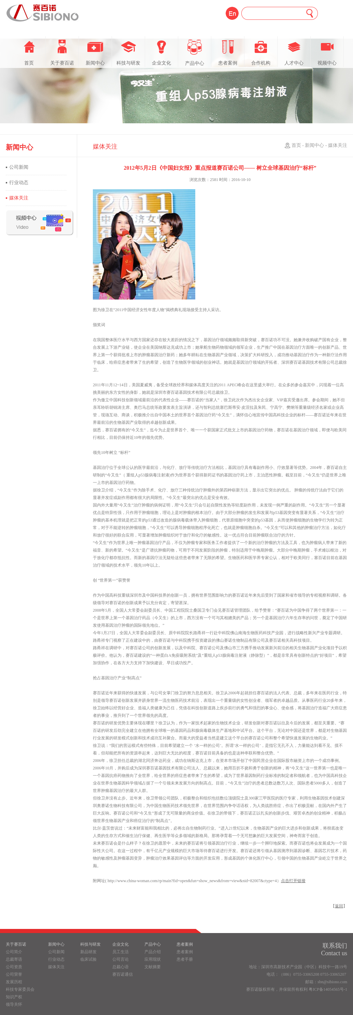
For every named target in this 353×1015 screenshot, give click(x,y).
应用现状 (152, 959)
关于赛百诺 (62, 53)
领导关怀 (14, 1004)
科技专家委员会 (20, 989)
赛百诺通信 (122, 974)
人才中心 (293, 53)
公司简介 (14, 951)
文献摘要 (152, 966)
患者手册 (184, 959)
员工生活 (120, 951)
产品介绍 (152, 951)
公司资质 (14, 966)
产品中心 (194, 53)
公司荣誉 (14, 974)
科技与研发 (128, 53)
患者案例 (227, 53)
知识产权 (14, 997)
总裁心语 (120, 966)
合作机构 (260, 53)
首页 (29, 53)
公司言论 (120, 959)
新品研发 (88, 951)
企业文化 (161, 53)
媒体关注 (18, 197)
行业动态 (18, 182)
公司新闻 (18, 167)
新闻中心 (95, 53)
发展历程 (14, 981)
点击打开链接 (293, 880)
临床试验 (88, 959)
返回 (339, 906)
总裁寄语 (14, 959)
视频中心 (327, 53)
